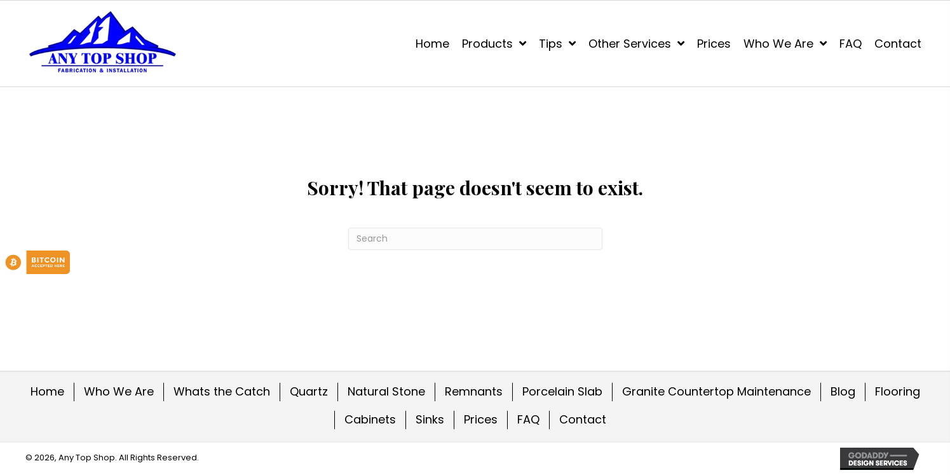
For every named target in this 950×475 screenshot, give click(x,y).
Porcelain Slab (562, 391)
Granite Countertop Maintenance (716, 391)
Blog (843, 391)
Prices (481, 419)
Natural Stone (386, 391)
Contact (582, 419)
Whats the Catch (221, 391)
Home (47, 391)
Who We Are (119, 391)
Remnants (474, 391)
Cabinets (370, 419)
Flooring (897, 391)
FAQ (528, 419)
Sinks (430, 419)
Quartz (309, 391)
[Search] (475, 239)
